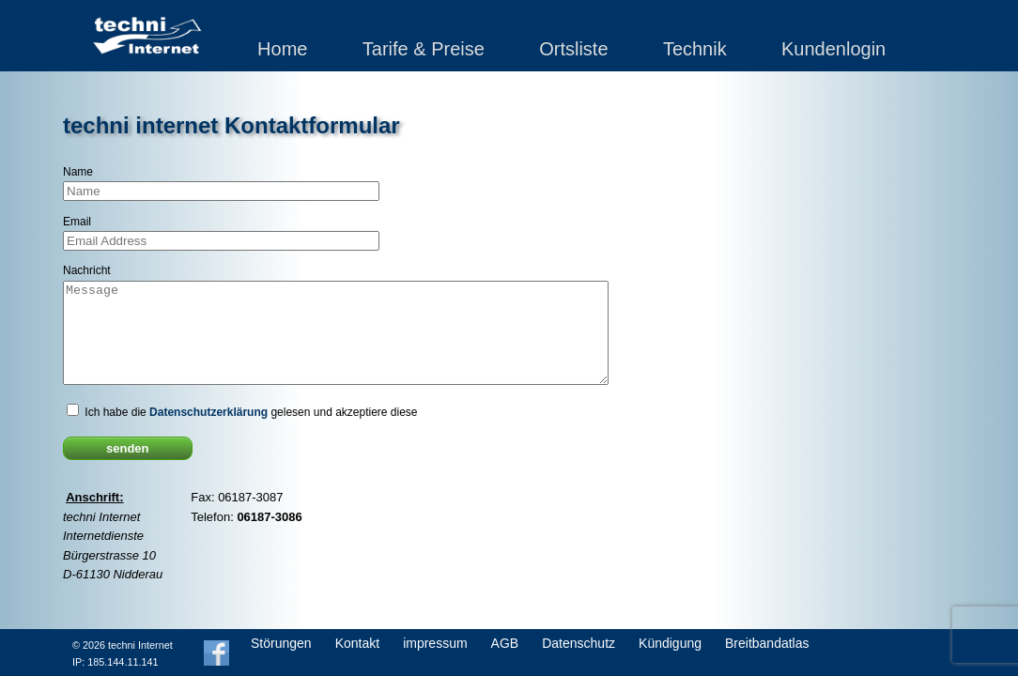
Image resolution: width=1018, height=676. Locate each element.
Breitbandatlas (767, 643)
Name (78, 171)
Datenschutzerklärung (208, 431)
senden (127, 468)
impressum (435, 643)
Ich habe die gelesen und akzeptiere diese (242, 431)
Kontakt (357, 643)
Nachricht (87, 270)
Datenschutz (578, 643)
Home (282, 48)
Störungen (281, 643)
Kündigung (670, 643)
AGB (505, 643)
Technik (695, 48)
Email (77, 221)
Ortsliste (573, 48)
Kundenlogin (833, 48)
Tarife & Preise (423, 48)
